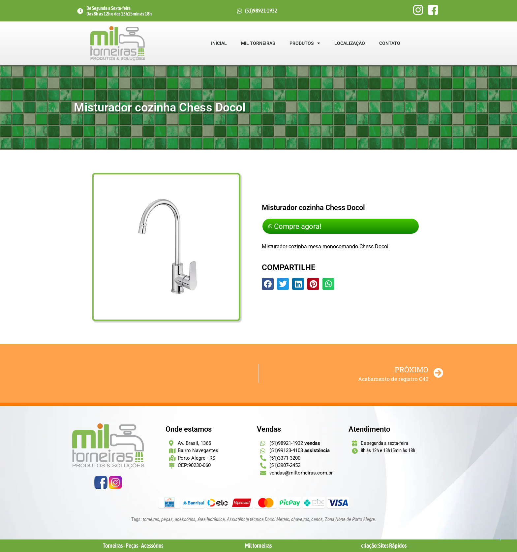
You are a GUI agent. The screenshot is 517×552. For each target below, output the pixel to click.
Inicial (219, 43)
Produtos (304, 43)
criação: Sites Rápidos (384, 545)
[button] (268, 285)
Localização (349, 43)
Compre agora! (302, 226)
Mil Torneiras (258, 43)
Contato (389, 43)
